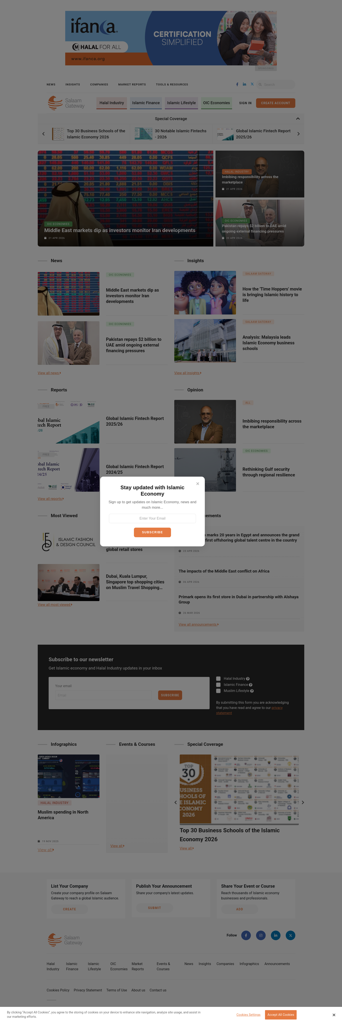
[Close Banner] (334, 1015)
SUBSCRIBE (152, 532)
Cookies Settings (248, 1015)
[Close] (197, 484)
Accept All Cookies (280, 1015)
